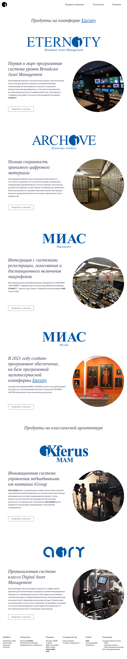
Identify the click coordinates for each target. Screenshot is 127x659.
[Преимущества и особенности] (32, 645)
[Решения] (117, 4)
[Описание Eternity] (32, 640)
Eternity (88, 20)
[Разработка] (92, 645)
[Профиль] (9, 637)
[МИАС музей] (52, 647)
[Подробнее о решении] (21, 109)
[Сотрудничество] (72, 637)
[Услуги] (92, 637)
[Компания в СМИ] (9, 640)
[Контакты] (9, 647)
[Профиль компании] (74, 4)
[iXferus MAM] (52, 649)
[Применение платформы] (32, 643)
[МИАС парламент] (53, 645)
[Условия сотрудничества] (72, 643)
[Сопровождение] (92, 643)
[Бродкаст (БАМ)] (52, 640)
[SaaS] (92, 640)
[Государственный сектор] (114, 640)
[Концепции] (111, 637)
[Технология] (98, 4)
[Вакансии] (9, 645)
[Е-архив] (52, 643)
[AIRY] (52, 651)
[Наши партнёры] (72, 640)
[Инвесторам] (9, 643)
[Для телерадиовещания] (114, 649)
